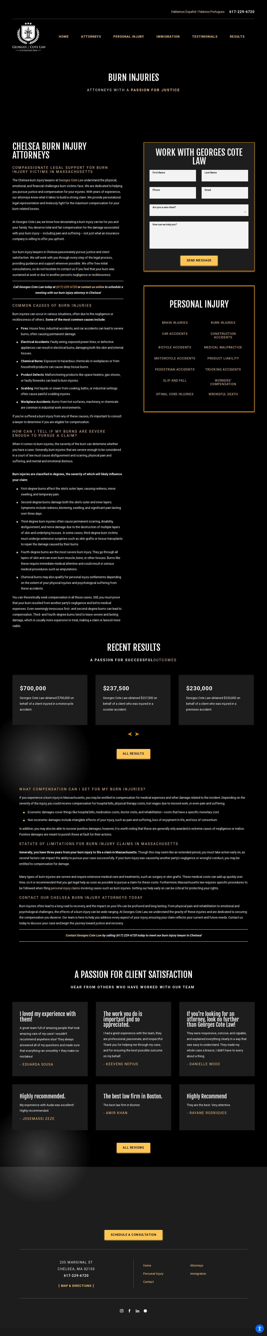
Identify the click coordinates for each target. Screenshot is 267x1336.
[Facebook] (129, 1310)
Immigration (198, 1273)
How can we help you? (165, 224)
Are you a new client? (164, 207)
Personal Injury (153, 1273)
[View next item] (137, 734)
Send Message (199, 260)
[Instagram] (121, 1310)
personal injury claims (65, 888)
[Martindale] (145, 1310)
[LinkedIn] (137, 1310)
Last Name (211, 172)
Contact (148, 1282)
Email (208, 190)
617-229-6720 (242, 12)
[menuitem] (70, 37)
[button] (259, 1328)
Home (147, 1265)
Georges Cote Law (71, 180)
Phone (156, 190)
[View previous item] (130, 734)
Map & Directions (76, 1285)
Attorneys (196, 1265)
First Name (159, 172)
